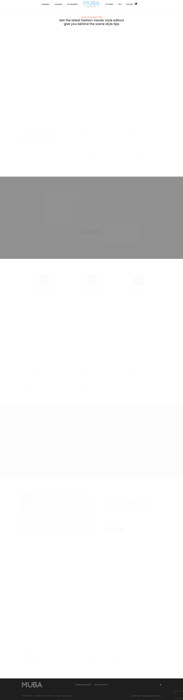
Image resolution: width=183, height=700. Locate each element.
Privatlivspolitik (100, 685)
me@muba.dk (66, 696)
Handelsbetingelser (83, 685)
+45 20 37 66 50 (47, 696)
